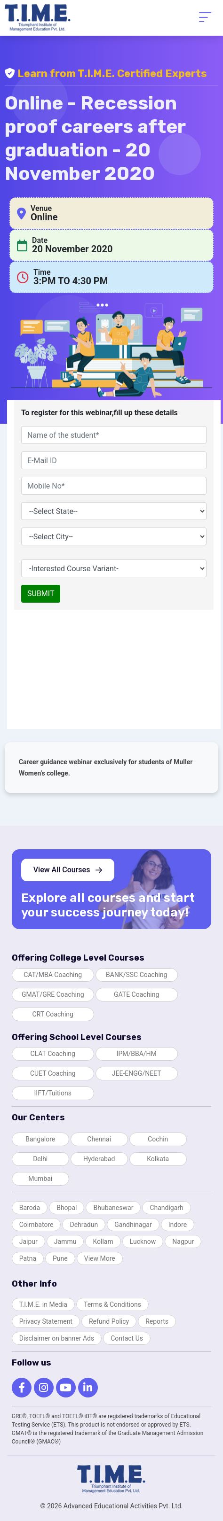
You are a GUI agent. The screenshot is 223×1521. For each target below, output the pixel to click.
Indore (177, 1224)
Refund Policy (109, 1321)
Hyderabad (99, 1159)
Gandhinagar (132, 1224)
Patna (27, 1258)
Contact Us (127, 1338)
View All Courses (68, 869)
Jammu (65, 1241)
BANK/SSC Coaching (136, 974)
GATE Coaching (136, 994)
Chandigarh (166, 1207)
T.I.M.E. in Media (43, 1304)
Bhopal (66, 1207)
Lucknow (143, 1241)
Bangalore (40, 1139)
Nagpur (183, 1241)
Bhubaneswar (113, 1207)
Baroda (29, 1207)
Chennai (99, 1139)
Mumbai (40, 1178)
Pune (60, 1258)
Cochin (158, 1139)
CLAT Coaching (53, 1053)
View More (99, 1258)
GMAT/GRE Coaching (53, 994)
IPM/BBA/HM (137, 1053)
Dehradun (84, 1224)
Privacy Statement (45, 1321)
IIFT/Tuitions (53, 1093)
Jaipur (28, 1241)
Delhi (40, 1159)
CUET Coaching (53, 1073)
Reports (156, 1321)
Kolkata (158, 1159)
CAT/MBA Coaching (53, 974)
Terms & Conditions (112, 1304)
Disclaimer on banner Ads (57, 1338)
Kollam (103, 1241)
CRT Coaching (52, 1014)
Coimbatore (36, 1224)
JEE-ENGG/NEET (136, 1073)
